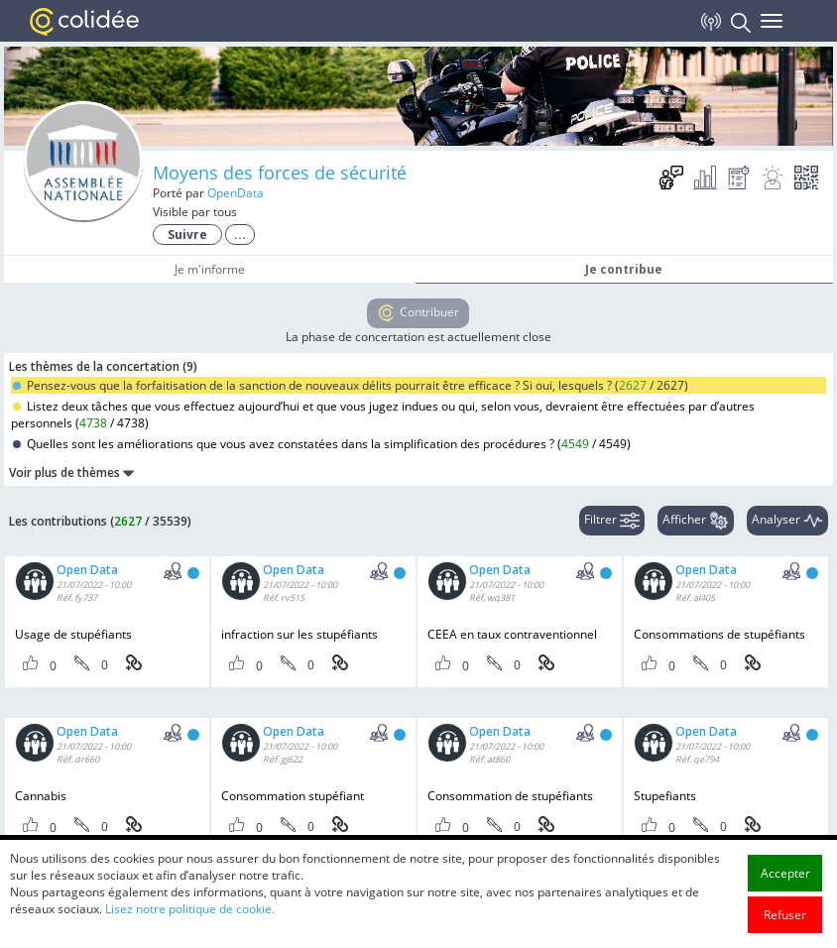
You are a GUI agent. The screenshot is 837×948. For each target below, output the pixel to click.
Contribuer (418, 313)
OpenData (235, 192)
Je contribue (623, 269)
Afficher (695, 521)
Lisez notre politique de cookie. (190, 908)
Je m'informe (210, 269)
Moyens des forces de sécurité (280, 172)
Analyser (787, 521)
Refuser (785, 914)
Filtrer (612, 521)
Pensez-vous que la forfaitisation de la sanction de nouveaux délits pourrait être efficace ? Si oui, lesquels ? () (350, 385)
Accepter (785, 873)
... (240, 234)
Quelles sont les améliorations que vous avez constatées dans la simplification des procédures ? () (322, 443)
